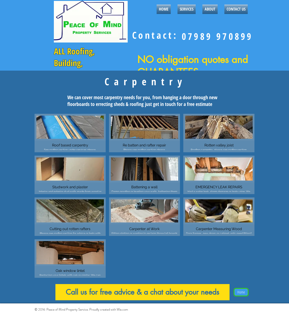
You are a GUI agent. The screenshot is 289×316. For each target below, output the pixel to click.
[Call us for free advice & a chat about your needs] (142, 292)
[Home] (241, 292)
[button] (70, 133)
